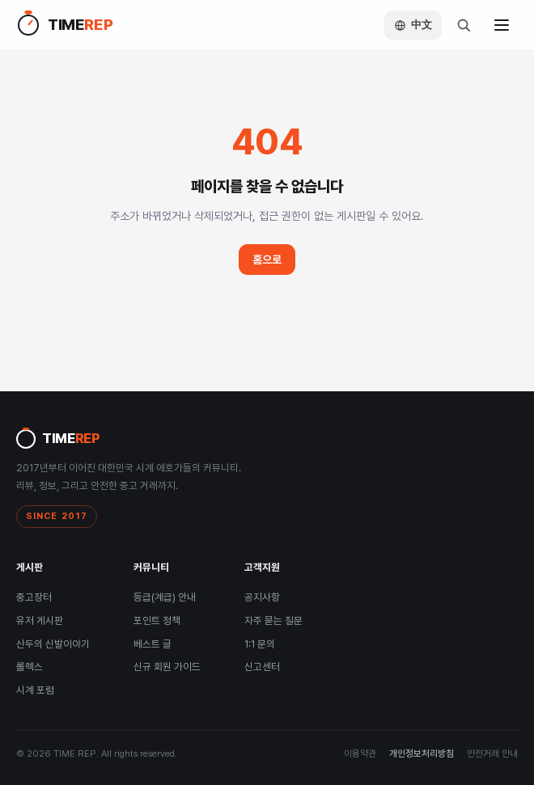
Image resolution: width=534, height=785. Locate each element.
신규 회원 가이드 (167, 666)
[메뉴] (501, 25)
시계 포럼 (35, 690)
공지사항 (262, 597)
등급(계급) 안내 (165, 597)
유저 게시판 (39, 620)
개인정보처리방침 (421, 753)
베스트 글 (153, 644)
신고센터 (262, 666)
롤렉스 (29, 666)
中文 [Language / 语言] (413, 25)
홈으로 (267, 259)
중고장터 (34, 597)
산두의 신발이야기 (53, 644)
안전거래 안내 (492, 753)
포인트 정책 (157, 620)
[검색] (463, 25)
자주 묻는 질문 (273, 620)
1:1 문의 (259, 644)
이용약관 (360, 753)
